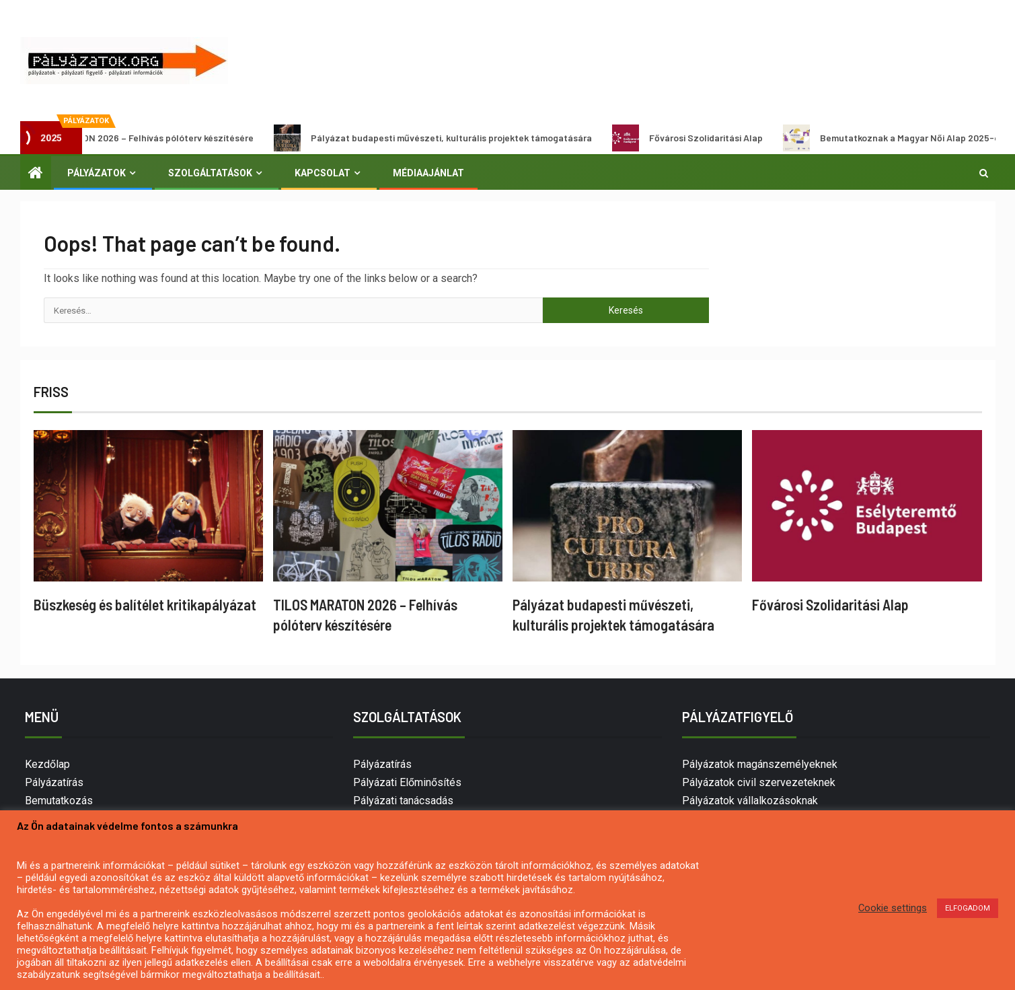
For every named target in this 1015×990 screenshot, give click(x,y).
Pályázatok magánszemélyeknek (759, 764)
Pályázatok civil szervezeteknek (758, 782)
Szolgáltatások (210, 173)
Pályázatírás (54, 782)
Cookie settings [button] (892, 908)
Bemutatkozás (59, 800)
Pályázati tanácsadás (403, 800)
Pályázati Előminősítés (407, 782)
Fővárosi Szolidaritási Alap (697, 138)
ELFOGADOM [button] (967, 908)
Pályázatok (96, 173)
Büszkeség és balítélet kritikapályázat (145, 604)
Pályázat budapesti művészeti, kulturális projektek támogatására (443, 138)
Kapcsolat (322, 173)
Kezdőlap (47, 764)
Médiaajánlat (428, 173)
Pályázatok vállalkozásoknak (750, 800)
